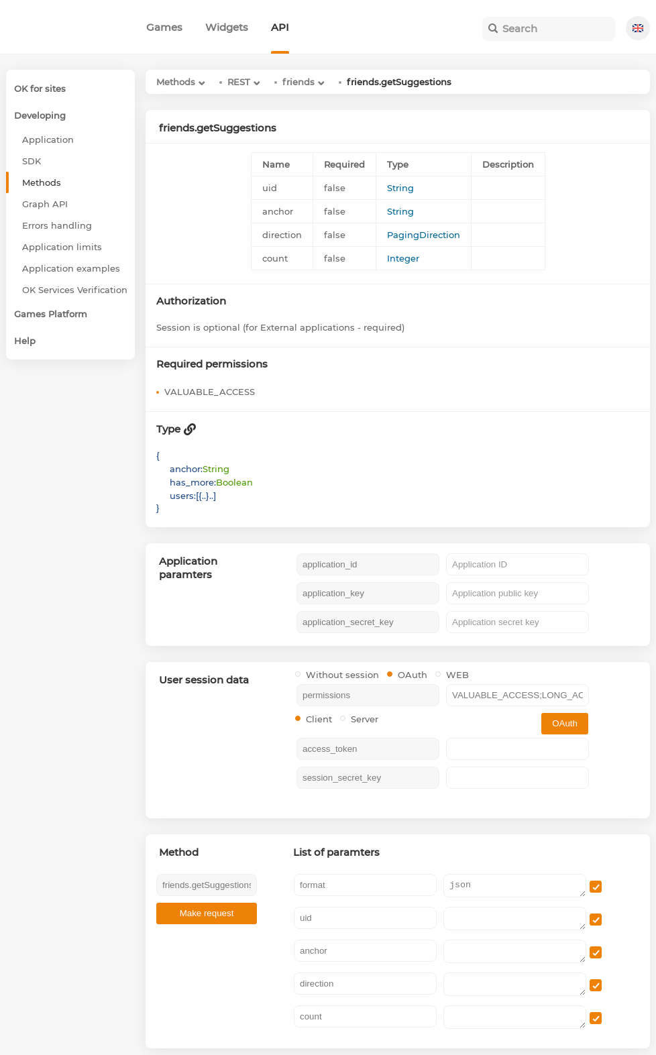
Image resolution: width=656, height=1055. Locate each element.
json (514, 885)
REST (238, 81)
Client (313, 719)
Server (359, 719)
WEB (452, 674)
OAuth (407, 674)
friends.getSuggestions (399, 81)
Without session (337, 674)
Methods (175, 81)
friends (298, 81)
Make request (207, 913)
